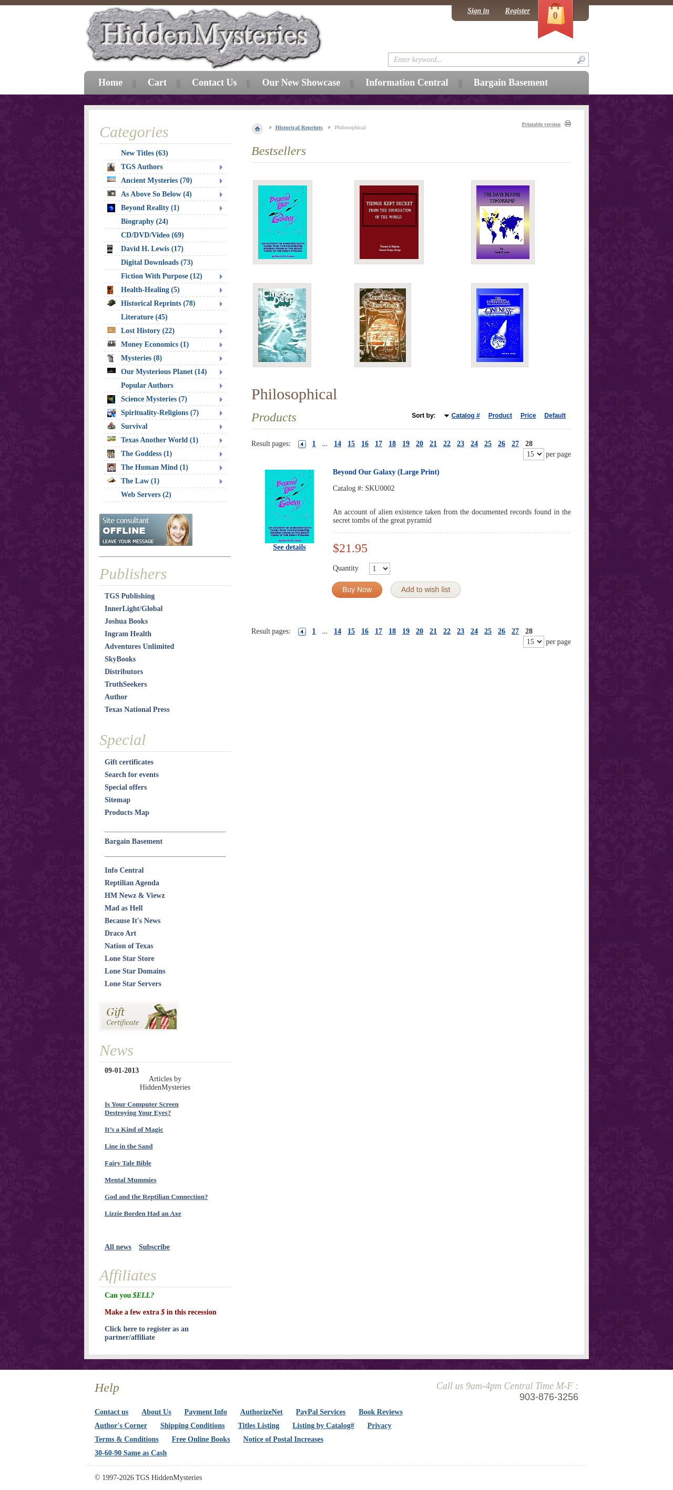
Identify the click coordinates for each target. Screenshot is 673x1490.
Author (116, 697)
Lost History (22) (141, 331)
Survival (127, 426)
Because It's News (133, 921)
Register (517, 11)
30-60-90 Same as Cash (131, 1453)
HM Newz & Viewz (135, 895)
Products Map (127, 812)
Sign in (478, 11)
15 (351, 444)
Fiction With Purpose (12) (161, 276)
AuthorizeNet (261, 1412)
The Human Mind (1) (147, 467)
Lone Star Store (129, 959)
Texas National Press (137, 709)
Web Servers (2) (146, 495)
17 (378, 444)
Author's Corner (121, 1426)
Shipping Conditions (192, 1426)
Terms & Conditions (127, 1439)
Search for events (132, 775)
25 (488, 444)
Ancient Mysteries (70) (149, 180)
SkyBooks (120, 659)
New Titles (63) (144, 153)
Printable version (541, 124)
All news (118, 1247)
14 (337, 444)
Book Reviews (381, 1412)
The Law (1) (133, 481)
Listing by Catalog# (323, 1426)
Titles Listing (259, 1426)
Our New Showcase (301, 82)
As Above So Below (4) (149, 194)
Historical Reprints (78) (151, 303)
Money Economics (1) (148, 344)
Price (528, 415)
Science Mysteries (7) (147, 399)
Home (110, 82)
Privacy (380, 1426)
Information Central (406, 82)
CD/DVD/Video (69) (152, 235)
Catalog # (466, 415)
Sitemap (117, 800)
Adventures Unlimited (139, 646)
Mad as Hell (123, 908)
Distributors (124, 672)
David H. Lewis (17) (145, 249)
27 (515, 444)
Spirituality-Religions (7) (153, 413)
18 (392, 444)
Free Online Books (201, 1439)
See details (289, 547)
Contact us (111, 1412)
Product (500, 415)
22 (447, 444)
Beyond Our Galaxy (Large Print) (386, 472)
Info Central (124, 870)
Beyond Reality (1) (143, 208)
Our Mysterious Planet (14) (157, 372)
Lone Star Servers (133, 984)
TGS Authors (135, 167)
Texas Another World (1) (152, 440)
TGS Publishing (130, 596)
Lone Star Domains (135, 971)
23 (460, 444)
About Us (156, 1412)
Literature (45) (144, 317)
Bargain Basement (133, 841)
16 (365, 444)
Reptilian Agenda (132, 883)
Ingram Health (128, 634)
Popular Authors (147, 385)
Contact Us (214, 82)
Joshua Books (126, 621)
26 (501, 444)
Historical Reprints (299, 127)
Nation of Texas (129, 946)
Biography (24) (144, 221)
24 (474, 444)
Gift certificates (129, 762)
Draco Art (120, 933)
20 (419, 444)
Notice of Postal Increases (283, 1439)
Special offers (126, 787)
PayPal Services (320, 1412)
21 (433, 444)
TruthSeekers (126, 684)
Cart (157, 82)
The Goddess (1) (139, 454)
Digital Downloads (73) (157, 262)
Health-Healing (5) (143, 290)
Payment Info (206, 1412)
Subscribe (154, 1247)
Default (555, 415)
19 (406, 444)
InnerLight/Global (133, 609)
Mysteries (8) (134, 358)
